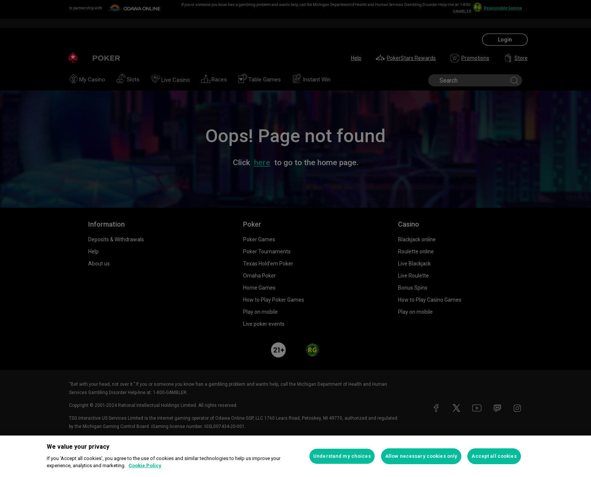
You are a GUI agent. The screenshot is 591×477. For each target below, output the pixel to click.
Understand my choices (342, 456)
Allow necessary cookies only (421, 456)
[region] (295, 456)
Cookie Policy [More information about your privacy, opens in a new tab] (145, 465)
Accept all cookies (494, 456)
